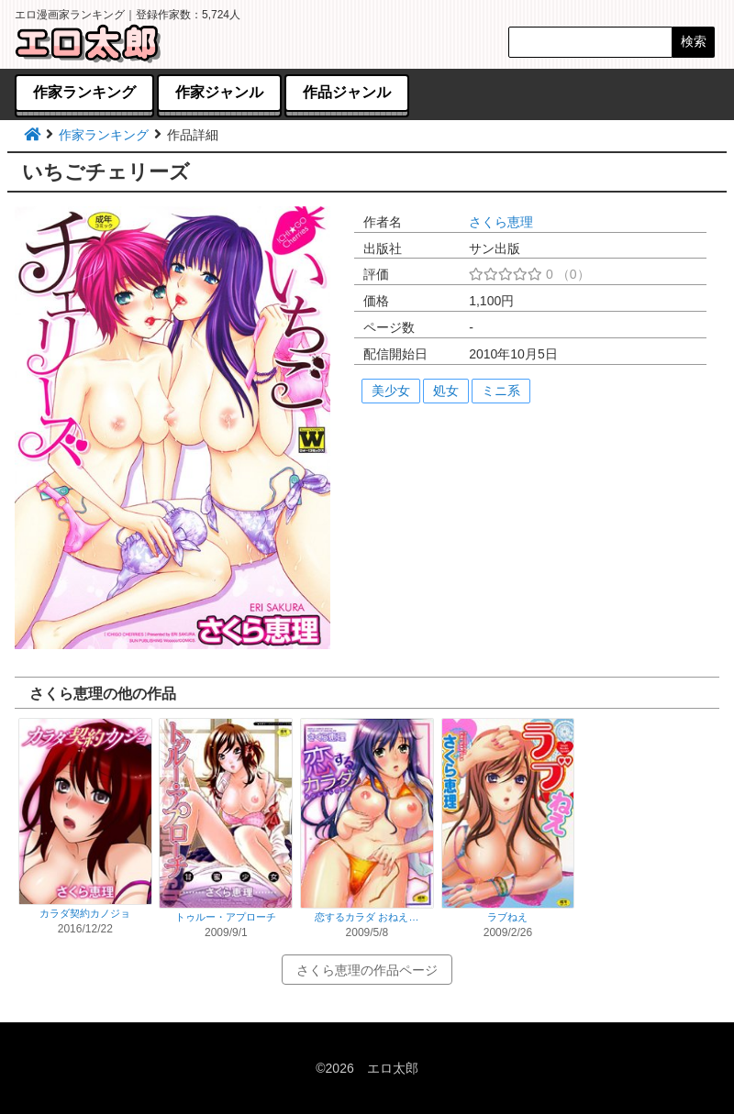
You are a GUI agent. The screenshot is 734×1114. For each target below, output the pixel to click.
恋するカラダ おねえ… (366, 916)
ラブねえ (507, 916)
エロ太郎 (392, 1068)
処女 (446, 390)
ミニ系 (501, 390)
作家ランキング (104, 134)
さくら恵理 (501, 222)
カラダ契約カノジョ (84, 913)
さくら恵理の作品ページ (367, 970)
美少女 (391, 390)
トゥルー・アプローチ (225, 916)
